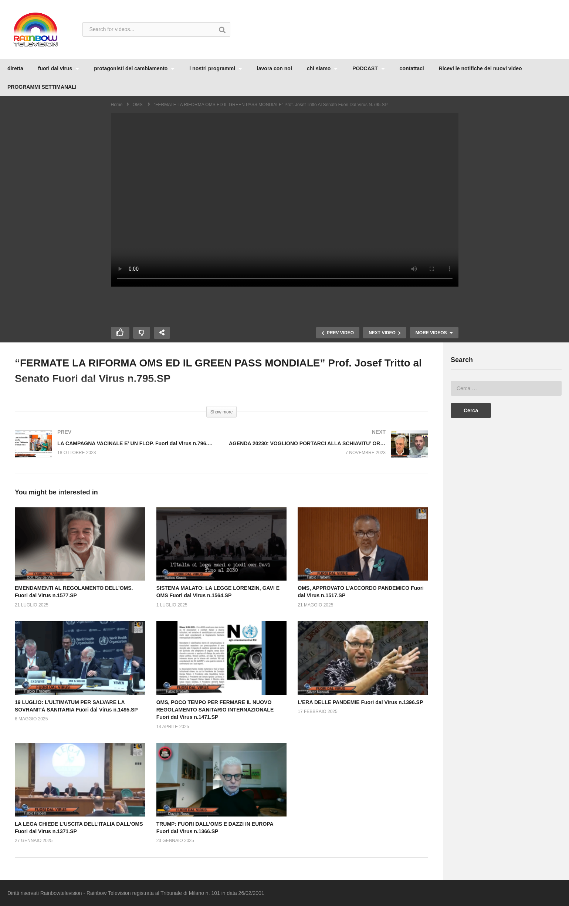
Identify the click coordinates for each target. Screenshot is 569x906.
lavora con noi (274, 68)
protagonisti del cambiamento (134, 68)
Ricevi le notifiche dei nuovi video (480, 68)
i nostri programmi (215, 68)
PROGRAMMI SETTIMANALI (42, 87)
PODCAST (368, 68)
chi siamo (322, 68)
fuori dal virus (58, 68)
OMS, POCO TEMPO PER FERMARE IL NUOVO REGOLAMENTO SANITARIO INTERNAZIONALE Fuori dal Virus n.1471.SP (215, 709)
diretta (15, 68)
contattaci (412, 68)
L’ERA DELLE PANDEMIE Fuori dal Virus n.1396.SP (360, 702)
